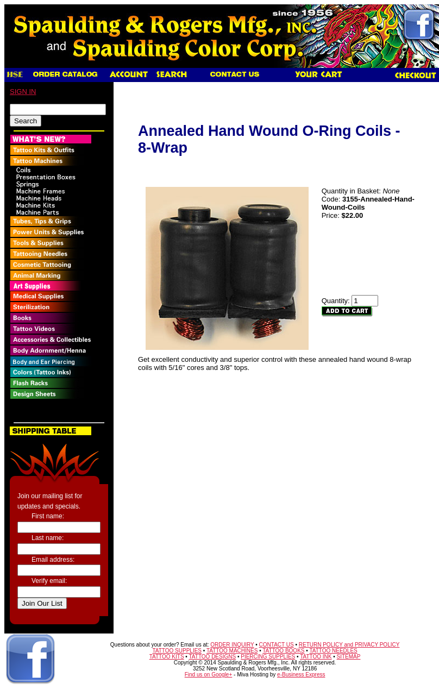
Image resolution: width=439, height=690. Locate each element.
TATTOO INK (315, 657)
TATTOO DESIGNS (212, 657)
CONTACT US (276, 645)
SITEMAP (349, 657)
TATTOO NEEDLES (333, 651)
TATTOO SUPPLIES (177, 651)
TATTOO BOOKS (283, 651)
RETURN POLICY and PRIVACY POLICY (349, 645)
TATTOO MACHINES (232, 651)
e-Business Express (301, 675)
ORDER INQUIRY (232, 645)
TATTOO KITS (166, 657)
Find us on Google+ (209, 675)
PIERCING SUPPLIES (268, 657)
